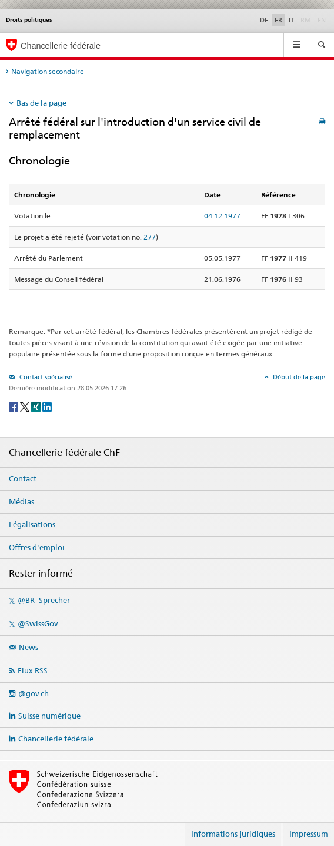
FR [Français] (278, 20)
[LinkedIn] (47, 406)
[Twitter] (25, 406)
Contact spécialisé (45, 377)
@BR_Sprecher (44, 600)
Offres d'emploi (37, 547)
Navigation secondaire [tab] (47, 71)
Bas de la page (41, 102)
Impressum (308, 833)
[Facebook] (14, 406)
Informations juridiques (233, 833)
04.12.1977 (222, 215)
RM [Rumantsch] (305, 20)
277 (149, 236)
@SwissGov (38, 623)
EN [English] (322, 20)
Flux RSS (33, 670)
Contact (22, 478)
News (28, 647)
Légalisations (32, 524)
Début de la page (298, 377)
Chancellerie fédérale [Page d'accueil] (61, 45)
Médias (21, 501)
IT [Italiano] (291, 20)
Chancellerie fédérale (55, 738)
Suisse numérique (49, 715)
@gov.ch (33, 693)
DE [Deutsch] (264, 20)
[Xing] (36, 406)
